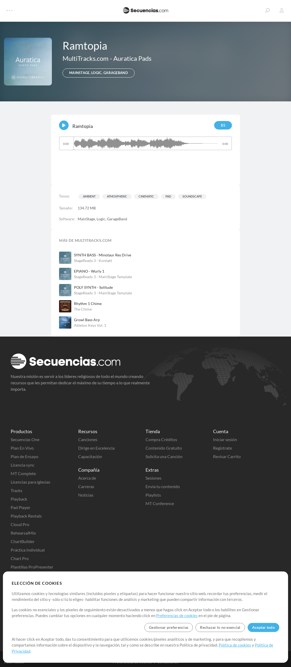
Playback (19, 498)
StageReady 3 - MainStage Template (103, 276)
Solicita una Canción (163, 456)
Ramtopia (82, 126)
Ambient (89, 196)
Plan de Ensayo (24, 456)
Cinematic (146, 196)
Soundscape (192, 196)
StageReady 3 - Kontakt (93, 260)
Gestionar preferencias (168, 627)
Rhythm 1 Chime (88, 303)
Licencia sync (22, 464)
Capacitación (90, 456)
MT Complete (23, 473)
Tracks (16, 490)
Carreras (86, 486)
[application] (145, 145)
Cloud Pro (20, 524)
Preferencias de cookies (177, 615)
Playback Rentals (26, 515)
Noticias (85, 494)
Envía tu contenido (162, 486)
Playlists (153, 494)
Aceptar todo (263, 627)
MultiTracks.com (86, 58)
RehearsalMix (23, 532)
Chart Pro (20, 558)
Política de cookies (235, 645)
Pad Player (20, 507)
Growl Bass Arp (87, 319)
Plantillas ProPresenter (32, 566)
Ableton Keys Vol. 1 (90, 325)
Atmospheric (117, 196)
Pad (168, 196)
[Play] (64, 125)
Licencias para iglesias (30, 481)
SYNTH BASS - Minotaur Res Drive (102, 255)
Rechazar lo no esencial (220, 627)
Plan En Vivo (22, 447)
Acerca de (87, 477)
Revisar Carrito (227, 456)
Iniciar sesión (225, 439)
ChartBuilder (23, 541)
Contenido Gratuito (163, 447)
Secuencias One (25, 439)
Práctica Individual (28, 549)
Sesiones (153, 477)
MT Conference (159, 503)
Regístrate (222, 447)
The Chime (83, 309)
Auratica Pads (132, 58)
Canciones (87, 439)
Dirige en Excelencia (96, 447)
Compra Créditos (161, 439)
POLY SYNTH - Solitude (93, 287)
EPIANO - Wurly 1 (89, 271)
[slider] (145, 143)
